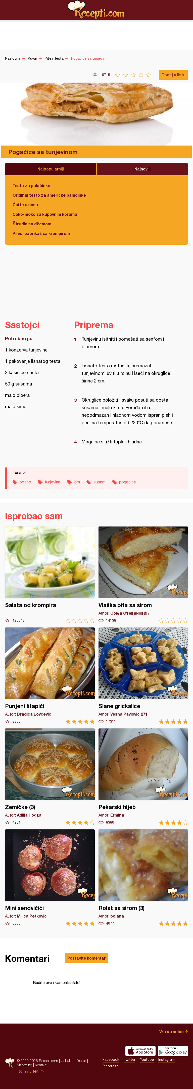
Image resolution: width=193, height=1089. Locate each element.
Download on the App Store (140, 1051)
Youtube (147, 1060)
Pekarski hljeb (143, 776)
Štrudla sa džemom (32, 223)
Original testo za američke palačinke (49, 195)
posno (25, 482)
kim (77, 482)
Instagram (166, 1060)
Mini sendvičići (50, 877)
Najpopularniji (50, 168)
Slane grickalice (143, 675)
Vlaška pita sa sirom (143, 574)
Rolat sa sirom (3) (143, 877)
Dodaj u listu (173, 74)
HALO (38, 1071)
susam (99, 482)
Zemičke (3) (50, 776)
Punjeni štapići (50, 675)
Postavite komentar (86, 958)
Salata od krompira (50, 574)
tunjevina (52, 482)
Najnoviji (142, 168)
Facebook (111, 1060)
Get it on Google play (173, 1051)
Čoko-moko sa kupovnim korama (45, 214)
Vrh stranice (171, 1031)
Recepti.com (96, 10)
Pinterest (110, 1066)
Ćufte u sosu (25, 204)
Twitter (129, 1060)
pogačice (127, 482)
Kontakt (40, 1065)
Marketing (24, 1065)
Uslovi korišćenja (73, 1061)
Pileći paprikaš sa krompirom (41, 233)
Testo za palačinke (31, 185)
